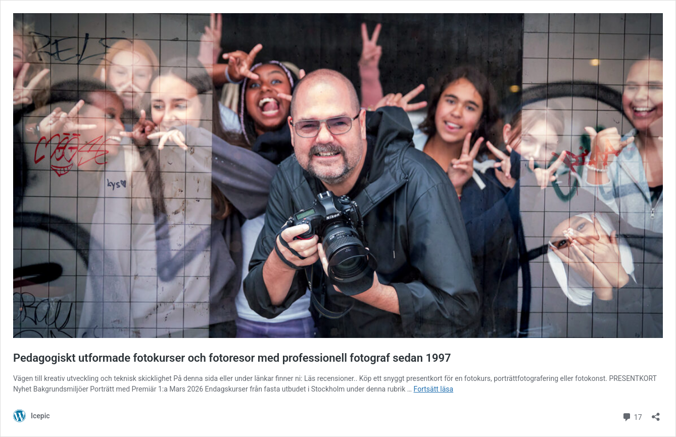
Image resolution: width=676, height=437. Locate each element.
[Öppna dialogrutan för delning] (656, 413)
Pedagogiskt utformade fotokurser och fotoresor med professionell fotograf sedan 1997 (232, 358)
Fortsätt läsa (434, 389)
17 (632, 416)
